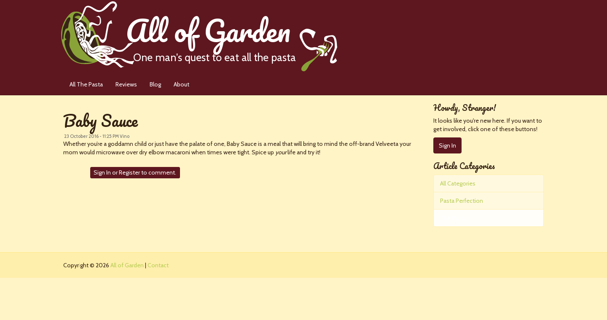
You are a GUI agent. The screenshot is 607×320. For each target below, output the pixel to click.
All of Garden (231, 35)
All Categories (457, 183)
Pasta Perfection (461, 200)
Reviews (126, 84)
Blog (155, 84)
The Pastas (454, 218)
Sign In (102, 172)
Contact (158, 265)
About (181, 84)
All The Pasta (86, 84)
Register (129, 172)
